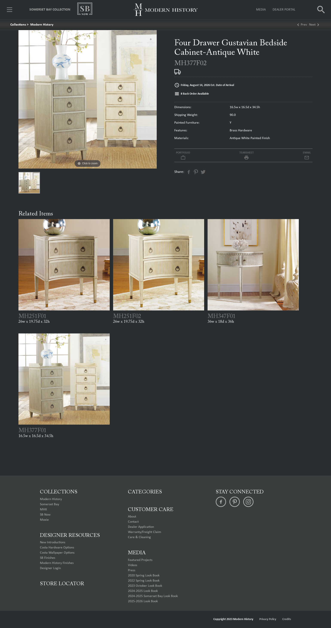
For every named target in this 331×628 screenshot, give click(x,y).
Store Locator (62, 584)
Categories (145, 492)
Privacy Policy (267, 619)
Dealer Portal (284, 9)
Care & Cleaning (139, 537)
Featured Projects (140, 560)
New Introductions (52, 542)
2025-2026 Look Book (143, 601)
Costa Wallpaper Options (57, 552)
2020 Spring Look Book (143, 575)
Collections (18, 24)
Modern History (41, 24)
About (132, 516)
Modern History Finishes (57, 563)
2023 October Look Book (145, 586)
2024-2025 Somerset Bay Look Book (153, 596)
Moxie (44, 520)
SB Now (45, 514)
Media (261, 9)
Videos (132, 565)
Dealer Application (141, 527)
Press (131, 570)
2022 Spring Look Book (143, 580)
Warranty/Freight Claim (144, 532)
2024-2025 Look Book (143, 591)
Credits (286, 619)
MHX (43, 509)
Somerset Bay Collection (49, 9)
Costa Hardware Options (57, 547)
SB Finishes (47, 558)
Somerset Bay (49, 504)
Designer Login (50, 568)
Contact (133, 522)
